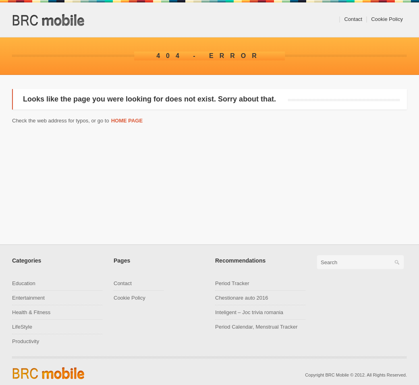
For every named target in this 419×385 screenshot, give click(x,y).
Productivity (25, 341)
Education (23, 283)
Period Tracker (232, 283)
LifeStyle (22, 327)
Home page (127, 121)
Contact (353, 19)
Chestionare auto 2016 (241, 298)
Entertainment (28, 298)
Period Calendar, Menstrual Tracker (256, 327)
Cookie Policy (387, 19)
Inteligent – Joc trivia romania (249, 312)
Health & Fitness (31, 312)
